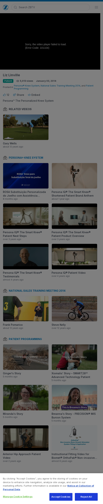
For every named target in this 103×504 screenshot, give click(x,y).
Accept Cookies (60, 498)
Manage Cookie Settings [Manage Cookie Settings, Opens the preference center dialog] (18, 498)
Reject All (86, 498)
